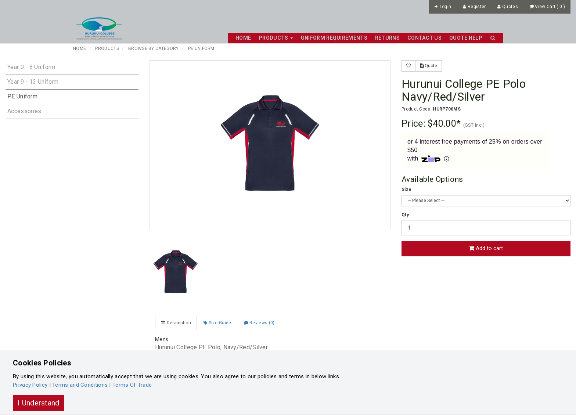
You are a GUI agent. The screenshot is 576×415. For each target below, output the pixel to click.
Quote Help (465, 38)
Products (107, 48)
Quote (428, 65)
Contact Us (424, 38)
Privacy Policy (30, 385)
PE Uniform (201, 48)
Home (243, 38)
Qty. (406, 214)
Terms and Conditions (80, 385)
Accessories (24, 111)
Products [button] (276, 38)
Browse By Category (153, 48)
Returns (387, 38)
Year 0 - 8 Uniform (31, 67)
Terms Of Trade (132, 385)
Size (406, 189)
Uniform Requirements (334, 38)
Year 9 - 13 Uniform (33, 81)
